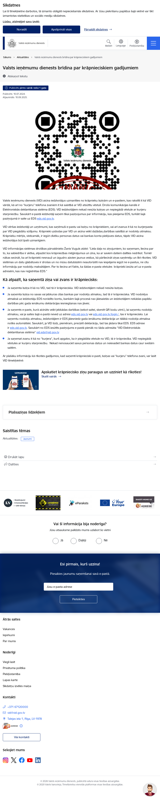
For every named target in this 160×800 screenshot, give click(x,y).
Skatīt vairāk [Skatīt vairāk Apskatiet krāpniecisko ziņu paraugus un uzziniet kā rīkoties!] (49, 376)
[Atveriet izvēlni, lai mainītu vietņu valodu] (121, 43)
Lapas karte (10, 680)
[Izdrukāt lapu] (80, 457)
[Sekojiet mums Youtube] (30, 760)
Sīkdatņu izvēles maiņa (17, 686)
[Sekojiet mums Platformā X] (14, 760)
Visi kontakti (21, 737)
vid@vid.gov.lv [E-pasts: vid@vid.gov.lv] (16, 712)
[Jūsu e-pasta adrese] (78, 587)
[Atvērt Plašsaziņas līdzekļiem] (147, 412)
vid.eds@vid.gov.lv (47, 332)
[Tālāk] (152, 502)
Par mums (9, 641)
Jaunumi (27, 438)
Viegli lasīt (9, 662)
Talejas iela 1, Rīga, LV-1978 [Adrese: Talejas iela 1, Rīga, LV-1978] (25, 718)
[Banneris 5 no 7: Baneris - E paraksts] (80, 502)
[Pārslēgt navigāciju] (153, 43)
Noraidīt (22, 29)
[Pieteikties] (78, 599)
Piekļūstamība (11, 674)
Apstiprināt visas (61, 29)
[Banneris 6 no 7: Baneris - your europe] (112, 502)
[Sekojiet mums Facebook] (22, 760)
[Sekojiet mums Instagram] (5, 760)
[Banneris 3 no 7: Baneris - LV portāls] (16, 502)
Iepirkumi (9, 635)
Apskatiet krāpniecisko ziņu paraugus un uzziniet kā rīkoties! (92, 372)
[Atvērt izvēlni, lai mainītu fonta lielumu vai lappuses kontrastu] (137, 43)
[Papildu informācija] (21, 725)
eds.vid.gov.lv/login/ (106, 314)
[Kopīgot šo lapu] (80, 464)
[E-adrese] (10, 726)
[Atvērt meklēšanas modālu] (108, 43)
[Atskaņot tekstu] (18, 76)
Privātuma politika (14, 668)
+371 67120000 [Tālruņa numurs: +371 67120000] (18, 707)
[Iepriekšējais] (8, 502)
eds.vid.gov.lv (79, 314)
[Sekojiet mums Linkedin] (38, 760)
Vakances (9, 629)
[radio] (58, 540)
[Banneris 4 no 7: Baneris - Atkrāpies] (48, 502)
